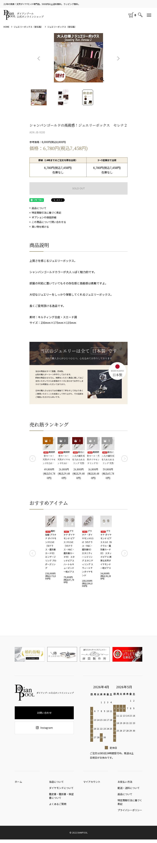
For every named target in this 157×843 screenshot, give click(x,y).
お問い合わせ (44, 712)
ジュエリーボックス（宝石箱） (28, 26)
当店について (56, 782)
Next (118, 57)
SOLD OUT (78, 188)
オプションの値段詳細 (44, 217)
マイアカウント (91, 782)
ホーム (18, 782)
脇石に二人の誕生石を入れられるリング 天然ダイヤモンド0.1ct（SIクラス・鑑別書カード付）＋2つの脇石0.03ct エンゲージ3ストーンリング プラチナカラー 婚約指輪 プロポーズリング (78, 457)
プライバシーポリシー (130, 813)
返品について (39, 208)
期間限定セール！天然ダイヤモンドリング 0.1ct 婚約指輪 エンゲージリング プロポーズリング (93, 457)
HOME (6, 26)
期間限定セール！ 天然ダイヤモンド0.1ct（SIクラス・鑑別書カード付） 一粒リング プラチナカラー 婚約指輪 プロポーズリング (63, 457)
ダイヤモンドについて (61, 789)
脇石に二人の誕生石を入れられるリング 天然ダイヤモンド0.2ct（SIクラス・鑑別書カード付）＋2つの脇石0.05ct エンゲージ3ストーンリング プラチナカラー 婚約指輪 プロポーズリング (107, 457)
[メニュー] (149, 15)
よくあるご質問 (57, 806)
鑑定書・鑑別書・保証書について (61, 797)
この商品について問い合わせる (49, 222)
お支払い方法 (125, 782)
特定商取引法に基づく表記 (46, 212)
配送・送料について (129, 789)
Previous (39, 57)
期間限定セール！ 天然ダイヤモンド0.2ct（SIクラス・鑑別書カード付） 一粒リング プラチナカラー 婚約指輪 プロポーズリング (49, 457)
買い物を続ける (40, 226)
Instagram (44, 727)
